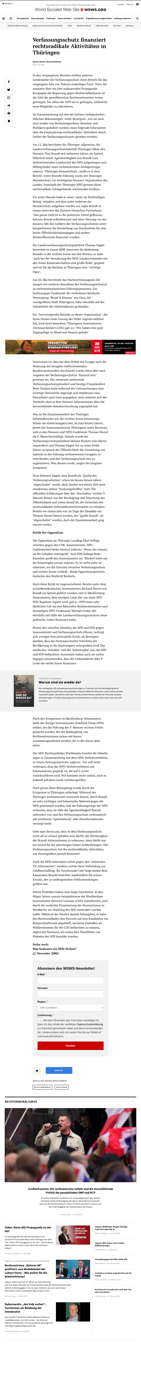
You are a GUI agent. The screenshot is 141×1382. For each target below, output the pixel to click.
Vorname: (42, 988)
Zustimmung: (44, 1015)
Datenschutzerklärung (90, 1024)
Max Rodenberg (54, 61)
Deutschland (61, 1087)
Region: (41, 1002)
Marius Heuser (39, 61)
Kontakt (121, 4)
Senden (70, 1045)
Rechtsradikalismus (42, 1087)
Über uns (130, 4)
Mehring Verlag (84, 26)
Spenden (129, 26)
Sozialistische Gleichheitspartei (48, 26)
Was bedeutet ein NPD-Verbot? (54, 949)
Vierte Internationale (18, 26)
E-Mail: (41, 974)
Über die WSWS (102, 26)
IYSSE (69, 26)
